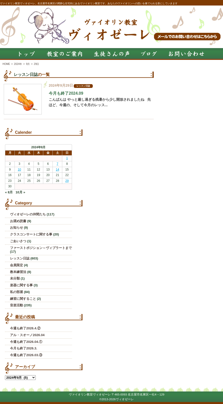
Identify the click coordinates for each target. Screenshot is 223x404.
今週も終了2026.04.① (26, 342)
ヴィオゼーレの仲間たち (28, 214)
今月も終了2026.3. (23, 348)
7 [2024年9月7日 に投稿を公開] (57, 164)
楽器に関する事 (21, 285)
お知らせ (16, 227)
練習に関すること (23, 299)
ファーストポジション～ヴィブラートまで (41, 248)
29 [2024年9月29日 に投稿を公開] (66, 181)
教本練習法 (18, 272)
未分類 (15, 278)
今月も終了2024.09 (66, 93)
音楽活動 (16, 305)
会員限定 (16, 265)
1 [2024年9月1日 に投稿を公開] (67, 158)
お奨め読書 (18, 221)
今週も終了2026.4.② (25, 328)
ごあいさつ (18, 241)
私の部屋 (16, 292)
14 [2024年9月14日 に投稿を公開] (57, 169)
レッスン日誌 (26, 74)
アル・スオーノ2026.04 (27, 335)
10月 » (20, 192)
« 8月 (9, 192)
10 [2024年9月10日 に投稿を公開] (19, 169)
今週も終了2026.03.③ (26, 355)
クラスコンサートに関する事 (31, 234)
